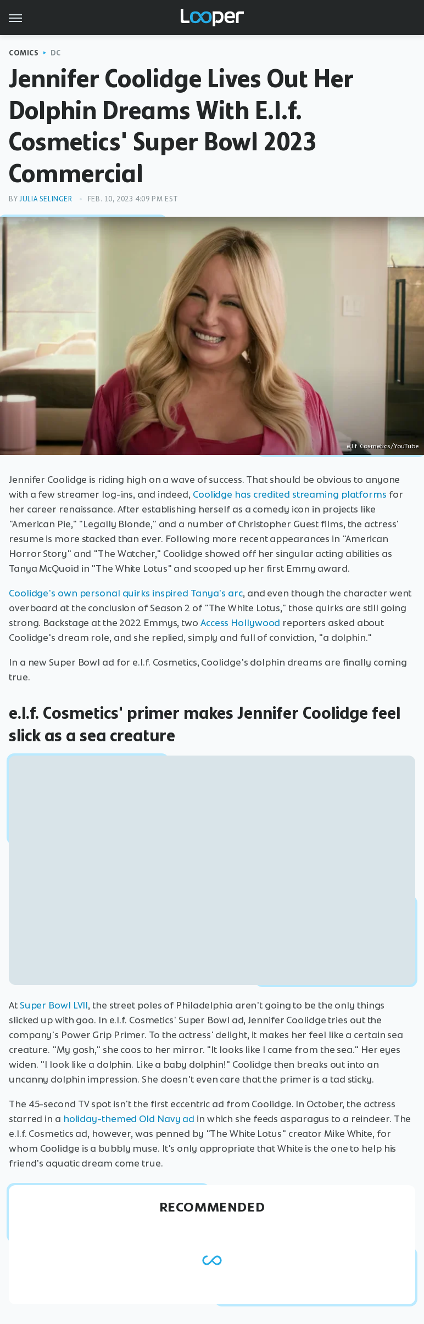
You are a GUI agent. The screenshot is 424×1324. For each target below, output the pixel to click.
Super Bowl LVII (54, 1005)
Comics (24, 53)
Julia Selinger (45, 199)
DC (56, 53)
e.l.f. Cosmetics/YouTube (383, 446)
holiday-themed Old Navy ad (128, 1118)
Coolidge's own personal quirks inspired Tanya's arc (126, 593)
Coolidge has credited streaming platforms (290, 494)
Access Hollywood (240, 622)
